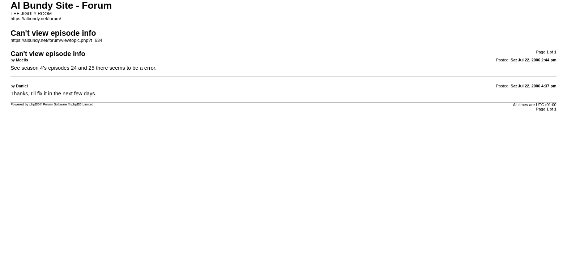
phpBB (34, 104)
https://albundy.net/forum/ (35, 18)
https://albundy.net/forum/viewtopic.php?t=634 (56, 40)
